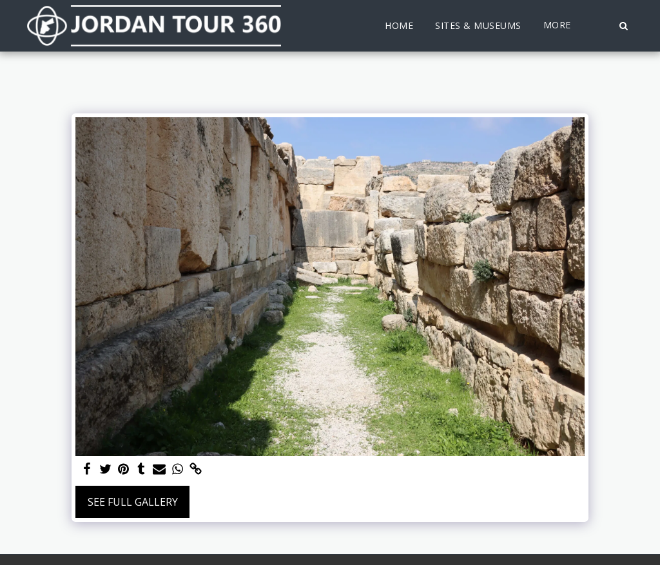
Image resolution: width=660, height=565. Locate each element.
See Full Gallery (133, 502)
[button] (623, 25)
